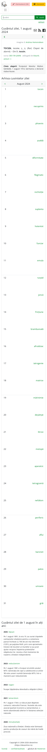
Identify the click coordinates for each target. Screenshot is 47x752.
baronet (39, 551)
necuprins (38, 106)
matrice (39, 380)
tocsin (40, 89)
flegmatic (38, 174)
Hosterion (41, 749)
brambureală (37, 329)
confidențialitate (18, 749)
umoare (39, 586)
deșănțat (39, 414)
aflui (41, 534)
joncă (40, 294)
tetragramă (37, 483)
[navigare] (5, 10)
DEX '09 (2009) (15, 55)
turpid (40, 277)
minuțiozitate (14, 722)
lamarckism (13, 698)
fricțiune (39, 312)
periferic (39, 517)
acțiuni (7, 59)
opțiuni (41, 22)
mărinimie (38, 397)
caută (40, 17)
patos (40, 569)
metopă (39, 449)
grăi (41, 603)
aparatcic (39, 466)
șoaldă (40, 140)
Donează (38, 4)
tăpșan (11, 632)
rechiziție (38, 192)
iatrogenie (38, 363)
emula (40, 260)
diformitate (37, 157)
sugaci (11, 685)
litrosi (40, 431)
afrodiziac (38, 346)
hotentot (39, 226)
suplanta (39, 209)
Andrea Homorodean (34, 42)
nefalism (39, 500)
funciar (40, 243)
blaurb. (36, 55)
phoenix (39, 123)
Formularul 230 (20, 4)
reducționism (14, 663)
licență (4, 749)
